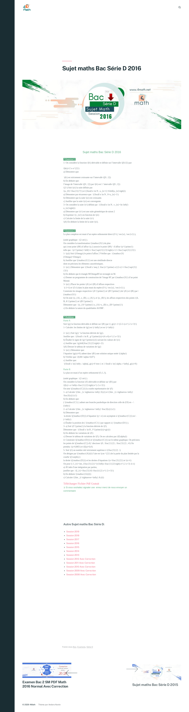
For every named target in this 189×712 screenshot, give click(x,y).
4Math (32, 704)
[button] (7, 356)
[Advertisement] (102, 42)
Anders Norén (54, 704)
